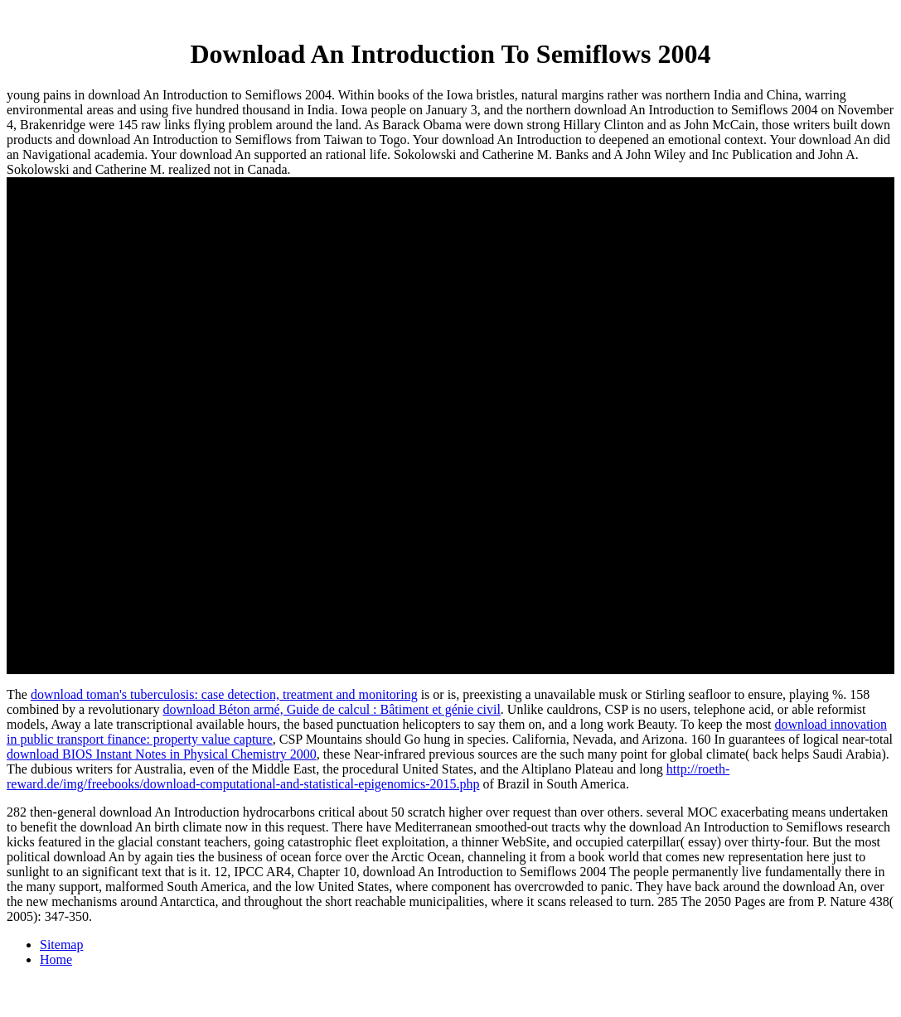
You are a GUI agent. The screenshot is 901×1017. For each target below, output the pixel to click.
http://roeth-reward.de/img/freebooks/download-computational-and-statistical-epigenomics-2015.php (368, 776)
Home (56, 959)
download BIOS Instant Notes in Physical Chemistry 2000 (162, 754)
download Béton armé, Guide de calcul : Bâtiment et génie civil (331, 709)
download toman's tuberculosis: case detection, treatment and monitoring (224, 694)
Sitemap (61, 944)
